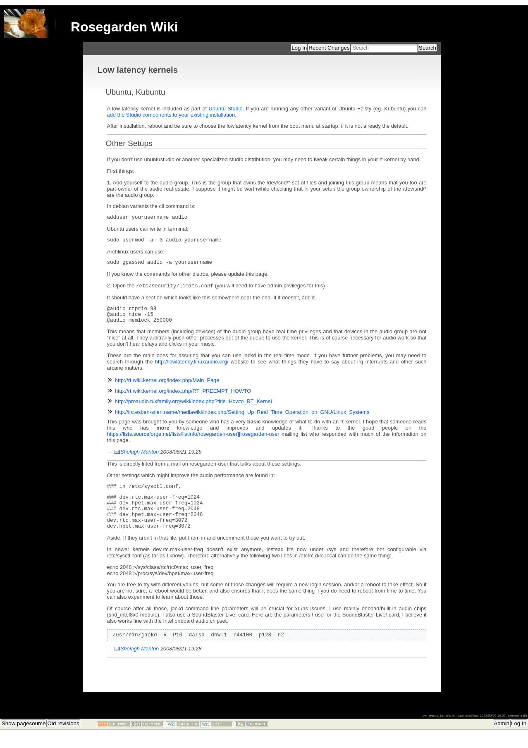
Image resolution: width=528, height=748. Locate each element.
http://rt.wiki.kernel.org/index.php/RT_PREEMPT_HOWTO (183, 399)
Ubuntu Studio (226, 108)
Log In (299, 48)
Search (427, 48)
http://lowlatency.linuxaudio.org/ (192, 369)
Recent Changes (328, 48)
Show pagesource (24, 740)
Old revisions (63, 740)
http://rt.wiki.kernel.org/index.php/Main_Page (167, 388)
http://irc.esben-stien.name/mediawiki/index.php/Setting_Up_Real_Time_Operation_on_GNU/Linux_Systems (242, 420)
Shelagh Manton (139, 459)
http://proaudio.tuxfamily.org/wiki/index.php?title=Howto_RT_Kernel (193, 409)
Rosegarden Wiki (124, 26)
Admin (501, 740)
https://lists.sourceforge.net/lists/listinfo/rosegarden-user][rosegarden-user (193, 442)
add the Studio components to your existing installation (171, 115)
